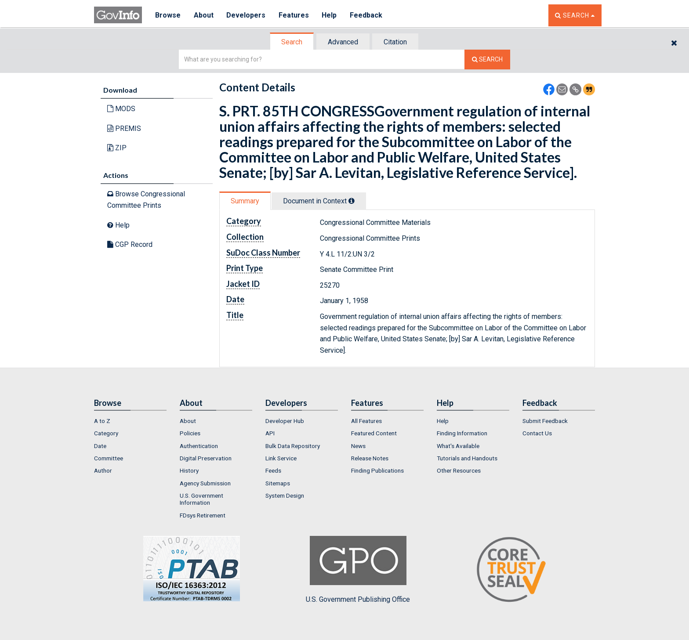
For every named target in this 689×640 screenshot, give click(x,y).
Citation (395, 42)
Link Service (281, 458)
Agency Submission (205, 483)
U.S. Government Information (201, 499)
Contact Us (537, 433)
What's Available (458, 445)
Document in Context (319, 201)
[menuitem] (130, 421)
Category (106, 433)
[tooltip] (351, 200)
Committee (108, 458)
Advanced (343, 42)
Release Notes (369, 458)
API (270, 433)
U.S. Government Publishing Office (358, 570)
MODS (121, 109)
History (189, 470)
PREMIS (124, 128)
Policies (190, 433)
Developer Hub (284, 420)
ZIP (117, 148)
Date (100, 445)
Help (330, 15)
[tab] (292, 42)
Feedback (367, 15)
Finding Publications (377, 470)
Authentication (199, 445)
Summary (245, 201)
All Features (366, 420)
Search (291, 42)
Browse (168, 15)
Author (103, 470)
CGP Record (129, 244)
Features (294, 15)
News (358, 445)
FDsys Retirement (202, 515)
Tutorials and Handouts (467, 458)
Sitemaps (277, 483)
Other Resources (459, 470)
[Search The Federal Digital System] (487, 59)
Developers (246, 15)
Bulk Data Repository (292, 445)
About (204, 15)
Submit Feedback (545, 420)
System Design (284, 495)
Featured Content (374, 433)
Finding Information (462, 433)
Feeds (273, 470)
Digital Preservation (206, 458)
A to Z (102, 420)
